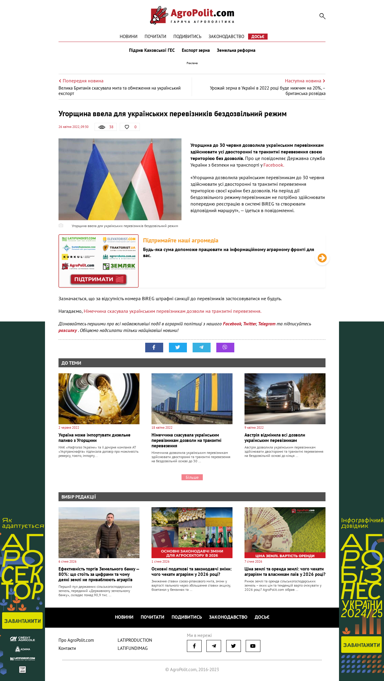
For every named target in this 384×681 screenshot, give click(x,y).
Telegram (266, 324)
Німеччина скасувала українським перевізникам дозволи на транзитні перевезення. (172, 311)
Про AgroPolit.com (76, 640)
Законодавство (226, 36)
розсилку (68, 330)
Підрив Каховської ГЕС (152, 50)
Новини (128, 36)
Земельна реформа (236, 50)
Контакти (67, 648)
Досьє (257, 36)
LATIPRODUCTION (135, 640)
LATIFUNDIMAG (133, 648)
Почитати (155, 36)
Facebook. (273, 165)
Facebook (232, 324)
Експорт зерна (196, 50)
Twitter (249, 324)
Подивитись (187, 36)
